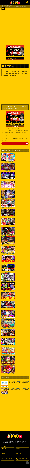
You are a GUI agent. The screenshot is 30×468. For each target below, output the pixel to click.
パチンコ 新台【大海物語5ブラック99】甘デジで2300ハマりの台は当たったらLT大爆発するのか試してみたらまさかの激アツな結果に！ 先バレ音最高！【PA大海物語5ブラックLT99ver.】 (8, 268)
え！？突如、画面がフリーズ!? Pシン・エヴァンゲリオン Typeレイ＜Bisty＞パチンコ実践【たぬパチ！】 (8, 333)
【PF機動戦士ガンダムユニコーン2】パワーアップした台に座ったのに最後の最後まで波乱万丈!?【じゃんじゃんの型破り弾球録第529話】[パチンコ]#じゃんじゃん (8, 323)
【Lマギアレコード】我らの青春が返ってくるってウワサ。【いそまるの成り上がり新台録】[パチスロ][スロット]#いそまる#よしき (8, 185)
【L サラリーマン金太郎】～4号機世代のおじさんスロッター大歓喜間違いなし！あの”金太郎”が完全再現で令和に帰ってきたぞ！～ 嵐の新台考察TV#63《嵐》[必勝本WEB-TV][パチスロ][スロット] (8, 296)
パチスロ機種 (19, 451)
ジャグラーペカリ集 (8, 167)
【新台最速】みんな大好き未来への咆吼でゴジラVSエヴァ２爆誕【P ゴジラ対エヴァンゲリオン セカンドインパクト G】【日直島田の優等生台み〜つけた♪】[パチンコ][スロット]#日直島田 (8, 314)
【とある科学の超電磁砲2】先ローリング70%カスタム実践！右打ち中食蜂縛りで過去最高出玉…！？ (8, 351)
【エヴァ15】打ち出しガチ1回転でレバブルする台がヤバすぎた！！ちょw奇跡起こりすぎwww (8, 231)
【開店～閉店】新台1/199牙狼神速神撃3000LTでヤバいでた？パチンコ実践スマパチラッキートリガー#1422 (8, 213)
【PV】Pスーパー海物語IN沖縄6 (8, 157)
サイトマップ (19, 453)
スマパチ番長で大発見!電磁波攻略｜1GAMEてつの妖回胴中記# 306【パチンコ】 (8, 277)
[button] (3, 8)
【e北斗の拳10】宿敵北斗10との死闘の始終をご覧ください (8, 369)
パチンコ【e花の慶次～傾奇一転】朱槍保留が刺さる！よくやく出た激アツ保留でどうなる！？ (8, 360)
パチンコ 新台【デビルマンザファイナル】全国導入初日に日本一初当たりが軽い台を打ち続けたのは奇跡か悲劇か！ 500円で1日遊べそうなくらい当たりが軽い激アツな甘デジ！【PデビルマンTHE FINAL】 (8, 259)
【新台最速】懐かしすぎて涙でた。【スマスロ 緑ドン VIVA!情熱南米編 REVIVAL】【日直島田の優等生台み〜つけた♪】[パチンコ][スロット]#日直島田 (8, 203)
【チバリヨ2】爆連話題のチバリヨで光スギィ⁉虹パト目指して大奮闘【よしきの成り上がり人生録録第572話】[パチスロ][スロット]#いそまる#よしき (8, 250)
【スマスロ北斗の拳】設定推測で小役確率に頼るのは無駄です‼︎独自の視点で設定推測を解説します (8, 286)
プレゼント (5, 453)
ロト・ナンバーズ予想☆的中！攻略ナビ (21, 459)
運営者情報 (18, 455)
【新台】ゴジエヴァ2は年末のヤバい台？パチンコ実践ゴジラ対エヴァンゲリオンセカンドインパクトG (8, 305)
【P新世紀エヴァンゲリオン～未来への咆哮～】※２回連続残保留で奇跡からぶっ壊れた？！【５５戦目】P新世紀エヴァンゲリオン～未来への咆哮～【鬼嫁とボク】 (8, 176)
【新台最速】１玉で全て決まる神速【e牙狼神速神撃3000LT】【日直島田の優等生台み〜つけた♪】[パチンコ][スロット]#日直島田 (8, 222)
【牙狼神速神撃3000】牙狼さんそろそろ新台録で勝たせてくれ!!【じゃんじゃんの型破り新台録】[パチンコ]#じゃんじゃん (8, 194)
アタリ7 (4, 448)
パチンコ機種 (5, 451)
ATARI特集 (18, 448)
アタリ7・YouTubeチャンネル (8, 458)
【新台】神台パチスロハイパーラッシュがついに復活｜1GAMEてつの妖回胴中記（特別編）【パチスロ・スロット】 (8, 342)
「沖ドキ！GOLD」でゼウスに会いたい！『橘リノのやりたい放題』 (8, 240)
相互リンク (5, 455)
